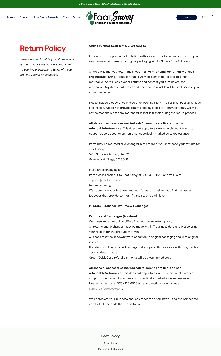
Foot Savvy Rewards (46, 17)
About (24, 17)
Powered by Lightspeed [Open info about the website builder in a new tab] (110, 348)
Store (10, 17)
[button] (110, 17)
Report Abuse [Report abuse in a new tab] (110, 343)
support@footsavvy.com (105, 180)
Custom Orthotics (73, 17)
